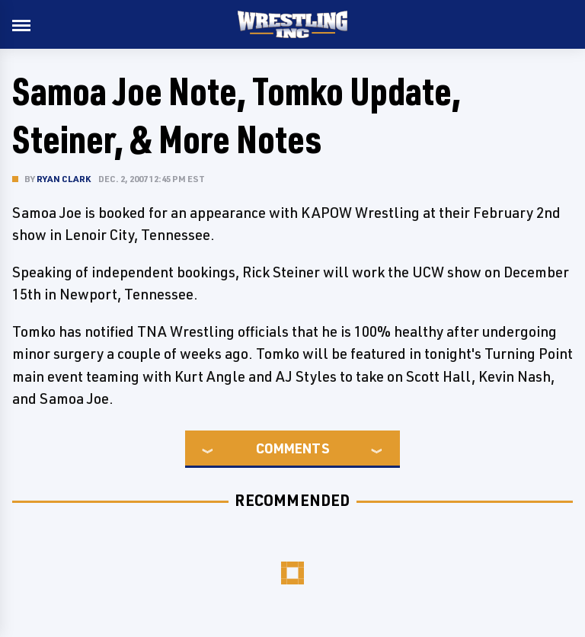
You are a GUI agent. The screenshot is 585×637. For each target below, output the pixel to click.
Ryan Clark (64, 178)
